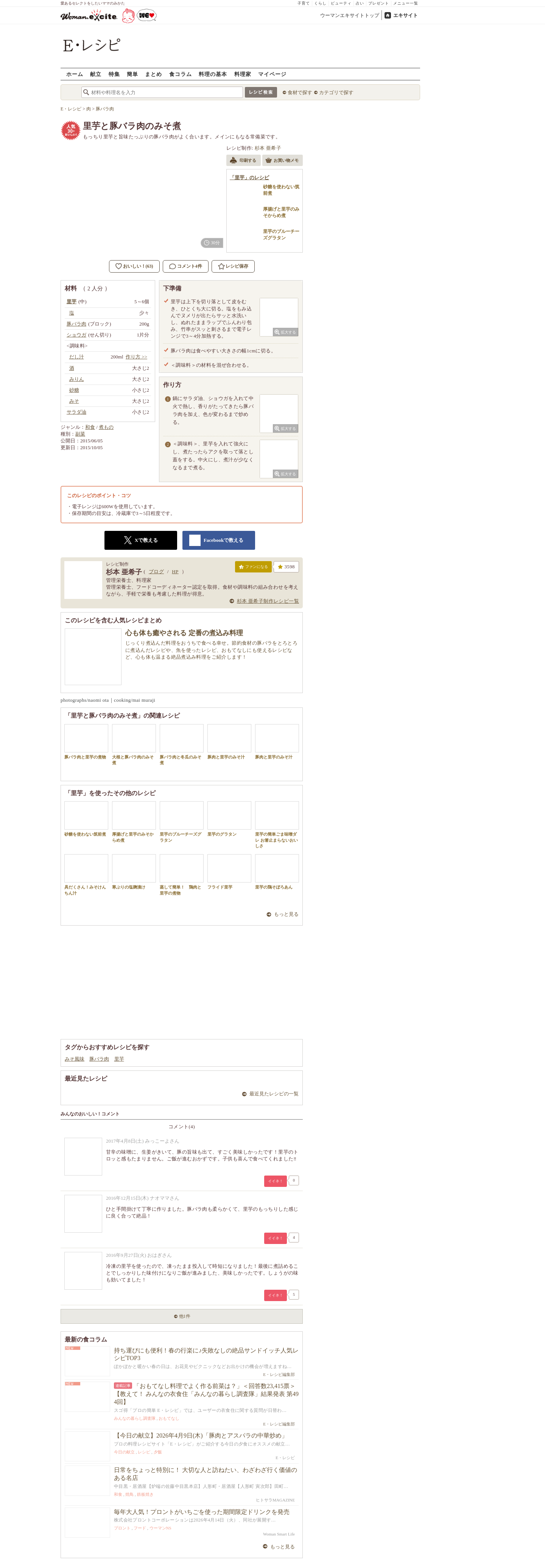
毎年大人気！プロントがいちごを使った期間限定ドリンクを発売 (202, 1512)
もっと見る (286, 914)
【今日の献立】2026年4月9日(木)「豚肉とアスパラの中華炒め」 (201, 1435)
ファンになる (253, 568)
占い (360, 3)
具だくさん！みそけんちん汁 (86, 874)
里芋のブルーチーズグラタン (182, 821)
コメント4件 (185, 266)
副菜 (80, 434)
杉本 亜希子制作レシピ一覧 (268, 601)
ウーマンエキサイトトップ (349, 15)
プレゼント (378, 3)
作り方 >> (136, 357)
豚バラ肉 (99, 1059)
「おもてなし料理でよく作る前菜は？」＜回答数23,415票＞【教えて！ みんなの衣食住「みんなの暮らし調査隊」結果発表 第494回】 (206, 1394)
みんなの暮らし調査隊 (135, 1418)
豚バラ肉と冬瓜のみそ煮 (182, 744)
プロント (122, 1528)
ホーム (74, 74)
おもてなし (169, 1418)
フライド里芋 (229, 871)
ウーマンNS (160, 1528)
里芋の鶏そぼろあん (277, 871)
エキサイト (405, 15)
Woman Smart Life (279, 1534)
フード (140, 1528)
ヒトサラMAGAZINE (275, 1500)
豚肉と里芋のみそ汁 (229, 741)
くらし (320, 3)
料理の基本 (213, 74)
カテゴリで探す (336, 92)
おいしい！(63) (138, 266)
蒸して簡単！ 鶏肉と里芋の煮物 (182, 874)
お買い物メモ (282, 161)
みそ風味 (74, 1059)
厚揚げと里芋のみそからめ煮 (134, 821)
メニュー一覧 (405, 3)
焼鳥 (129, 1494)
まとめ (153, 74)
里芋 (119, 1059)
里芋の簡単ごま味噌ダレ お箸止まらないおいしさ (277, 824)
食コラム (180, 74)
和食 (90, 427)
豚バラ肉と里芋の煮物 (86, 741)
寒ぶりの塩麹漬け (134, 871)
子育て (303, 3)
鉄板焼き (145, 1494)
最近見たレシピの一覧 (274, 1094)
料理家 (242, 74)
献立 (95, 74)
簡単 (132, 74)
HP (175, 571)
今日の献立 (124, 1452)
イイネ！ (275, 1181)
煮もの (106, 427)
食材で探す (300, 92)
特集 (114, 74)
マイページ (272, 74)
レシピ (144, 1452)
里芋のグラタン (229, 818)
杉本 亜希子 (268, 148)
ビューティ (341, 3)
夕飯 (158, 1452)
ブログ (156, 571)
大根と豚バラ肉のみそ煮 (134, 744)
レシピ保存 (237, 266)
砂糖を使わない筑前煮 (86, 818)
